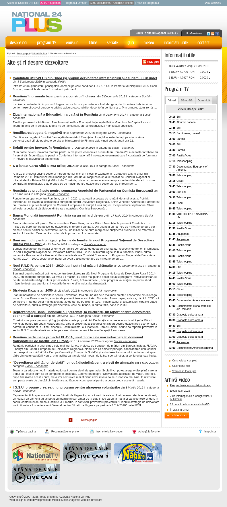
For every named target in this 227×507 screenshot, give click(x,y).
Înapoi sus (210, 431)
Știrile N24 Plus (39, 53)
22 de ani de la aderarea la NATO (190, 404)
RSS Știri (153, 61)
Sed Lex (181, 191)
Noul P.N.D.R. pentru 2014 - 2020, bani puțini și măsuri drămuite (63, 265)
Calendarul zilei (181, 365)
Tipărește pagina (26, 431)
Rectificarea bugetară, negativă (37, 132)
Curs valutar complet (184, 360)
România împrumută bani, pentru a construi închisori (55, 96)
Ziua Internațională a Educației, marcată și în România (55, 114)
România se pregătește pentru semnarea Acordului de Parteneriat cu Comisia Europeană (83, 190)
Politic (62, 81)
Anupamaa (54, 2)
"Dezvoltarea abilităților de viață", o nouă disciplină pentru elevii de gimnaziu (73, 362)
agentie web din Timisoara (86, 499)
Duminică (204, 100)
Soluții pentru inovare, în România (40, 147)
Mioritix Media (60, 499)
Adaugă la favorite (149, 431)
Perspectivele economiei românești (190, 385)
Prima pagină (23, 53)
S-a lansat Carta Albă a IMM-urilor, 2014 (44, 166)
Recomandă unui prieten (65, 431)
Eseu (179, 203)
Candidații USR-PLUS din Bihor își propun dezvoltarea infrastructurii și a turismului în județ (85, 78)
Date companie (213, 2)
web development (37, 499)
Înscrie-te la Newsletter (109, 431)
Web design (16, 499)
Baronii (181, 138)
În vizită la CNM (179, 409)
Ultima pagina (89, 420)
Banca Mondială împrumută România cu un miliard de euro (59, 215)
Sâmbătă (187, 100)
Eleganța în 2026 (180, 390)
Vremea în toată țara (184, 371)
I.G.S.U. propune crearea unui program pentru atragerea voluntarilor (66, 387)
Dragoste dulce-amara (190, 314)
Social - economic (119, 132)
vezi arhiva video (176, 415)
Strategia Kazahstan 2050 (33, 290)
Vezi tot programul (148, 2)
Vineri (172, 100)
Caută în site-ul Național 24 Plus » (157, 33)
